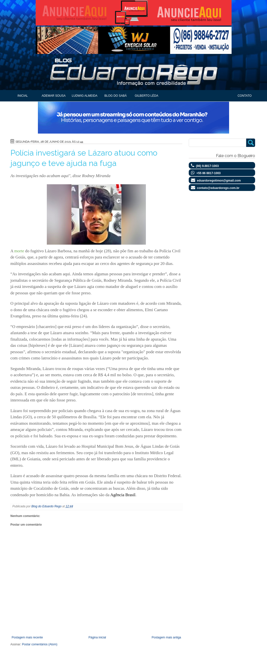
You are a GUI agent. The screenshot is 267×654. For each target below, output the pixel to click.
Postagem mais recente (27, 637)
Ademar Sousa (54, 95)
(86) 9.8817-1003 (207, 166)
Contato (245, 95)
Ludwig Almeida (84, 95)
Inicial (22, 95)
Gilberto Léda (146, 95)
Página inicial (97, 637)
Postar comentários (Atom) (39, 644)
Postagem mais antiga (166, 637)
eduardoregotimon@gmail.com (219, 180)
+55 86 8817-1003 (208, 173)
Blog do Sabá (115, 95)
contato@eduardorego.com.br (218, 188)
